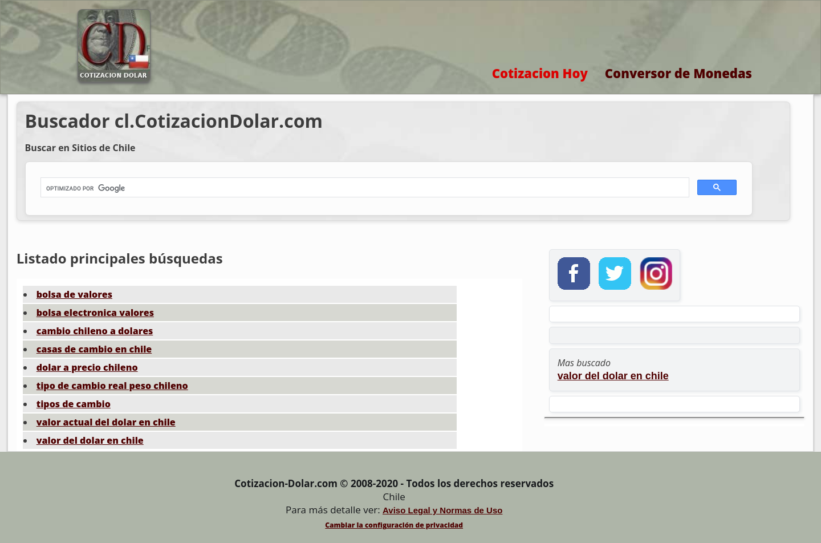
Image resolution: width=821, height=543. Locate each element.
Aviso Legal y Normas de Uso (442, 510)
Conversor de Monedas (678, 73)
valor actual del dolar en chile (106, 422)
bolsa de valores (74, 294)
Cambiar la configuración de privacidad (394, 525)
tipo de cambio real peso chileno (112, 385)
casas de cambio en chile (94, 349)
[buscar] (363, 188)
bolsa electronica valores (95, 312)
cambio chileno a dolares (94, 331)
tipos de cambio (73, 404)
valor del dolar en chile (90, 440)
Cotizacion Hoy (540, 73)
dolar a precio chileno (87, 367)
